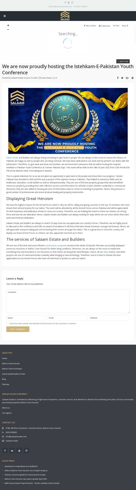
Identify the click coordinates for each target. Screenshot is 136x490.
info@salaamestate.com (61, 6)
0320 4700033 (81, 6)
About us (6, 407)
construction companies (56, 245)
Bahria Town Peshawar (12, 368)
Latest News (46, 78)
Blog (4, 379)
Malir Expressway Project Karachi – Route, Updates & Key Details (32, 483)
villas (105, 252)
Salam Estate (12, 157)
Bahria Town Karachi (11, 363)
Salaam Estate (12, 440)
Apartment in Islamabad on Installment (21, 466)
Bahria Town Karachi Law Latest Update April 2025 (26, 479)
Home (5, 358)
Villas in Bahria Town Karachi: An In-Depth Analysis (26, 470)
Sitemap (5, 384)
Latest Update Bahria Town (13, 374)
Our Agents (7, 413)
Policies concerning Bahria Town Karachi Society (25, 474)
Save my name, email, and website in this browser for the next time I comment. (43, 323)
